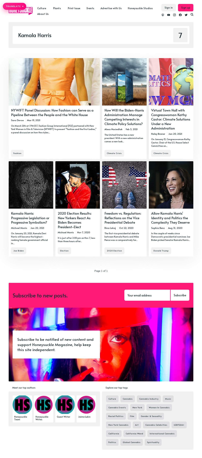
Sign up (185, 7)
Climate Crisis (114, 153)
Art (137, 424)
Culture (41, 8)
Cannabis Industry (148, 398)
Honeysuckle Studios (140, 8)
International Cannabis (162, 433)
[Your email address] (147, 295)
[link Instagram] (174, 15)
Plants (57, 8)
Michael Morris (19, 227)
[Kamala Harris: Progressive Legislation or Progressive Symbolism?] (31, 208)
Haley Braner (158, 133)
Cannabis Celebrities (156, 424)
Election (64, 250)
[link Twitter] (186, 15)
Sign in (169, 7)
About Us (43, 13)
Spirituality (153, 442)
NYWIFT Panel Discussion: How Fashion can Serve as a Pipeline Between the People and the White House (52, 112)
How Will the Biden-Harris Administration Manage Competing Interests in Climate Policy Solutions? (124, 117)
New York (137, 407)
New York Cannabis (118, 424)
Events (90, 8)
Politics (112, 442)
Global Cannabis (131, 442)
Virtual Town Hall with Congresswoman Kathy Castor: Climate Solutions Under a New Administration (170, 119)
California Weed (134, 433)
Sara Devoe (17, 120)
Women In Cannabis (159, 407)
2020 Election (114, 250)
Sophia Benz (158, 227)
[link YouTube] (168, 15)
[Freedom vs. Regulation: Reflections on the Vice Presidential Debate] (124, 208)
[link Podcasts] (162, 15)
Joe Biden (18, 250)
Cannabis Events (117, 407)
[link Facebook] (180, 15)
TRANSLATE (14, 6)
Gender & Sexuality (151, 416)
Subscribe (180, 295)
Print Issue (74, 8)
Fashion (17, 153)
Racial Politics (115, 416)
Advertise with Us (111, 8)
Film (132, 416)
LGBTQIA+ (179, 424)
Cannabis (128, 398)
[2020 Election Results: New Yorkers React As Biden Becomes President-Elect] (77, 208)
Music (168, 398)
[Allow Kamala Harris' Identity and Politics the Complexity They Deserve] (171, 208)
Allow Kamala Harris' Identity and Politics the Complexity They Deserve (170, 218)
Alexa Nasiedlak (113, 129)
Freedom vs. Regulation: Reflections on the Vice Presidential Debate (122, 218)
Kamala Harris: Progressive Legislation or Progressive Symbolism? (30, 218)
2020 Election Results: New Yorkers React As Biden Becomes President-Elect (75, 220)
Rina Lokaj (110, 227)
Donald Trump (161, 250)
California (113, 433)
